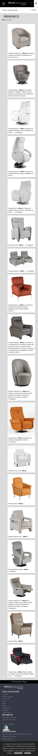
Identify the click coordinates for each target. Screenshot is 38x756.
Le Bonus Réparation (8, 724)
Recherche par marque (9, 720)
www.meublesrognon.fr (9, 741)
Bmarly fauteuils (13, 10)
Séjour (4, 705)
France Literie (6, 712)
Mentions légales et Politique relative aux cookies (17, 734)
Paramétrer (18, 753)
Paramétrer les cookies (9, 736)
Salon (4, 10)
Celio (4, 701)
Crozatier (5, 694)
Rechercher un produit (9, 717)
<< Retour (33, 10)
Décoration (5, 710)
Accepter (27, 753)
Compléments (6, 708)
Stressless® (6, 699)
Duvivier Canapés (7, 696)
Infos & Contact (7, 738)
